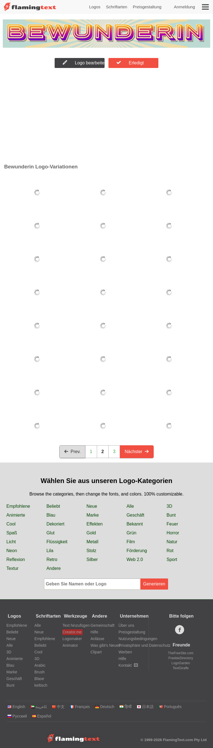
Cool (11, 524)
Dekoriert (55, 524)
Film (130, 541)
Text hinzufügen (72, 625)
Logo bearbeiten (84, 62)
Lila (49, 550)
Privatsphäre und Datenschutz (144, 645)
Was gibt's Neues (105, 645)
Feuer (172, 524)
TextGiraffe (181, 668)
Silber (92, 559)
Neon (11, 550)
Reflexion (15, 559)
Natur (172, 541)
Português (170, 706)
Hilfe (94, 632)
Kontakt (128, 665)
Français (80, 706)
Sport (172, 559)
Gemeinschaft (102, 625)
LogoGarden (180, 663)
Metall (92, 541)
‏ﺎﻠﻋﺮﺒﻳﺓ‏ (38, 706)
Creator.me (72, 632)
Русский (17, 716)
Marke (93, 515)
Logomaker (72, 638)
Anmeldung (184, 6)
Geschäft (135, 515)
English (16, 706)
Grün (131, 532)
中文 (58, 706)
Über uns (126, 625)
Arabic (39, 665)
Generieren (154, 584)
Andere (53, 568)
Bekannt (134, 524)
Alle (130, 506)
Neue (92, 506)
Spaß (11, 532)
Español (41, 716)
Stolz (92, 550)
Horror (173, 532)
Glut (50, 532)
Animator (70, 645)
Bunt (171, 515)
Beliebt (53, 506)
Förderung (136, 550)
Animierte (15, 515)
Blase (39, 678)
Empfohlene (18, 506)
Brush (39, 672)
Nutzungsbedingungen (137, 638)
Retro (51, 559)
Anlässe (97, 638)
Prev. (72, 451)
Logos (94, 6)
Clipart (96, 652)
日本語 (145, 706)
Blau (50, 515)
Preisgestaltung (147, 6)
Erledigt (130, 62)
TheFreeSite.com (181, 653)
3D (169, 506)
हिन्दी (125, 706)
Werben (125, 652)
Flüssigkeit (56, 541)
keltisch (40, 685)
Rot (170, 550)
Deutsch (104, 706)
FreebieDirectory (180, 658)
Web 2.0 (134, 559)
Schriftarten (116, 6)
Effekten (95, 524)
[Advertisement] (106, 117)
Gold (91, 532)
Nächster (137, 451)
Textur (12, 568)
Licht (11, 541)
